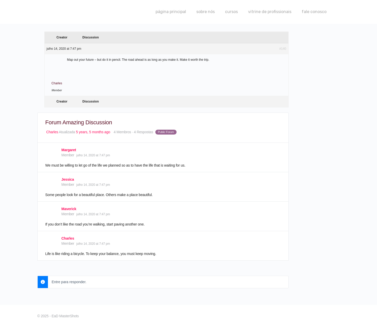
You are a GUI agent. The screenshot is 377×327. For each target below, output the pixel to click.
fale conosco (314, 11)
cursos (231, 11)
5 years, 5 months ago (93, 132)
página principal (171, 11)
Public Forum (166, 132)
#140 (282, 48)
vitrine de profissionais (269, 11)
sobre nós (205, 11)
